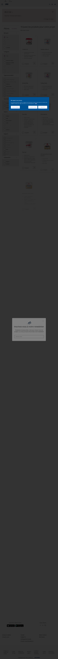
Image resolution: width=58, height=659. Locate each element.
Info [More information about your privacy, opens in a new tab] (36, 103)
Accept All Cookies (33, 107)
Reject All (43, 107)
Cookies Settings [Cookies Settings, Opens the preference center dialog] (15, 107)
